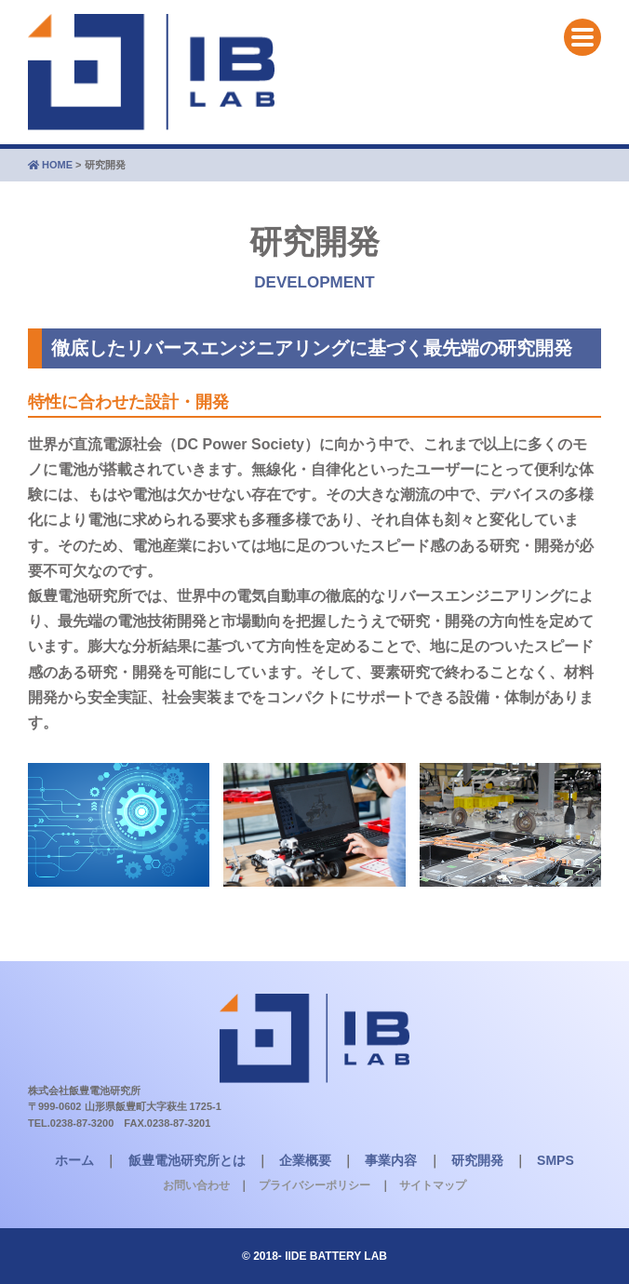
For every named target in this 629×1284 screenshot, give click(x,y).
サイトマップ (432, 1185)
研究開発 (477, 1160)
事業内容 (391, 1160)
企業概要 (305, 1160)
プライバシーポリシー (314, 1185)
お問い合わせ (196, 1185)
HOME (50, 164)
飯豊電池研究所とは (187, 1160)
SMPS (555, 1160)
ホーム (74, 1160)
